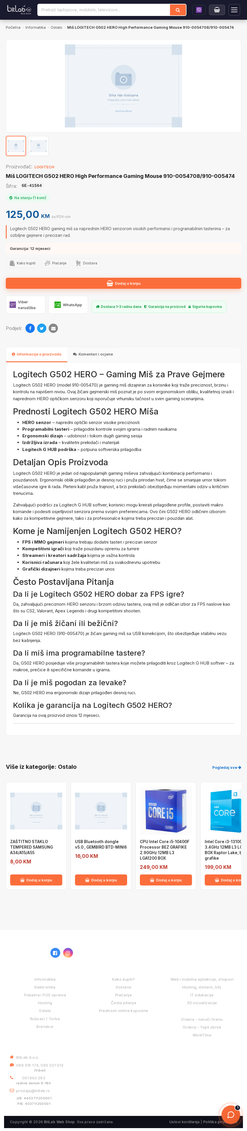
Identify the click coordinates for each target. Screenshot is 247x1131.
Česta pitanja (123, 1002)
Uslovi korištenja (184, 1122)
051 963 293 (33, 1078)
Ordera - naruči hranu (202, 1019)
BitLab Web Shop (59, 1122)
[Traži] (178, 9)
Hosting (45, 1002)
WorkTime (202, 1035)
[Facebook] (30, 328)
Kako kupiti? (123, 979)
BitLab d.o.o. (27, 1057)
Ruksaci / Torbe (45, 1018)
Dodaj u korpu (124, 283)
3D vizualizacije (202, 1002)
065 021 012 (52, 1065)
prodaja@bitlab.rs (33, 1090)
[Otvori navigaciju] (234, 10)
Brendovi (44, 1026)
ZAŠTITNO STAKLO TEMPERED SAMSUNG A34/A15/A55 (31, 847)
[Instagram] (68, 953)
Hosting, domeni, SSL (202, 987)
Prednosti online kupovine (123, 1010)
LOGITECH (44, 167)
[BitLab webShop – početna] (27, 953)
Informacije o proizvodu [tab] (36, 354)
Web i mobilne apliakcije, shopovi (202, 979)
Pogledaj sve (226, 767)
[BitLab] (19, 10)
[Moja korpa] (217, 10)
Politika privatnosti (220, 1122)
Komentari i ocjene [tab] (93, 354)
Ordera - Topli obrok (202, 1027)
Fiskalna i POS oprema (45, 995)
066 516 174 (27, 1065)
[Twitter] (41, 328)
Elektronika (44, 987)
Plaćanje (123, 995)
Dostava (123, 987)
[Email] (53, 328)
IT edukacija (202, 995)
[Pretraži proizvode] (104, 10)
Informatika (45, 979)
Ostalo (45, 1010)
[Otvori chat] (231, 1114)
